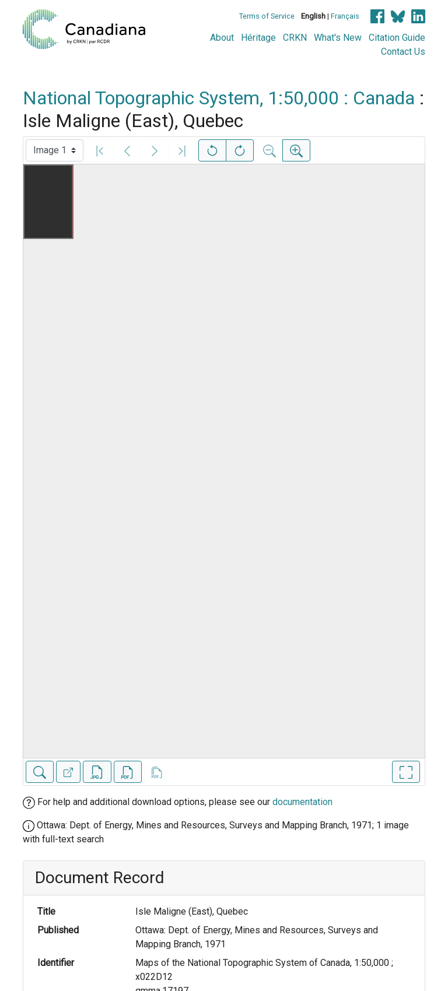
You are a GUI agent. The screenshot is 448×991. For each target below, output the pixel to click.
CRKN (295, 37)
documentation (302, 801)
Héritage (258, 37)
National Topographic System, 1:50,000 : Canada (219, 98)
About (222, 37)
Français (345, 16)
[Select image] (54, 150)
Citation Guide (397, 37)
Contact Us (403, 51)
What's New (338, 37)
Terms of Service (267, 16)
